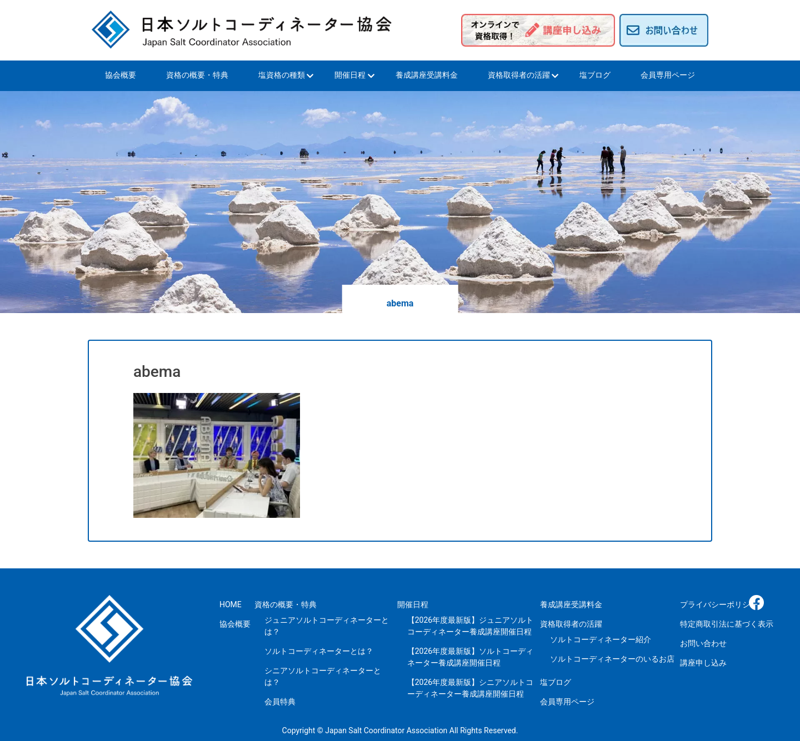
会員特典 (280, 701)
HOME (230, 604)
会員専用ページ (668, 74)
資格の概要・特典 (197, 74)
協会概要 (120, 74)
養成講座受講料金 (427, 74)
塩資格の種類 (281, 74)
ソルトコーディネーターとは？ (318, 651)
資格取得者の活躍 (519, 74)
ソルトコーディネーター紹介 (600, 639)
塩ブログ (595, 74)
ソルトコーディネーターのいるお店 (612, 658)
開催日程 (350, 74)
